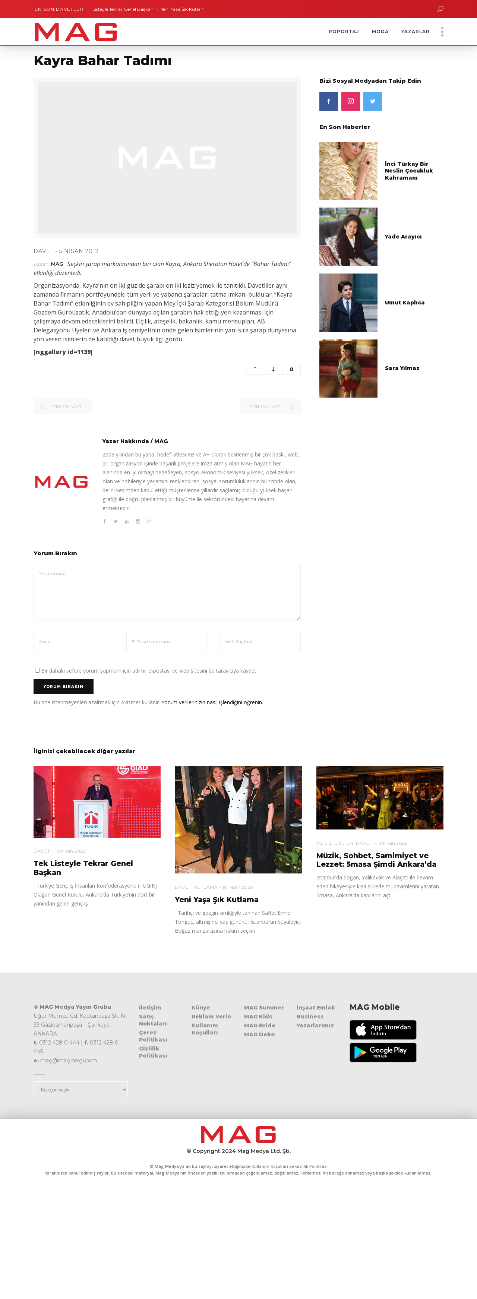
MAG (57, 264)
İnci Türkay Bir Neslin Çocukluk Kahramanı (409, 171)
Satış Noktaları (153, 1020)
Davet (44, 251)
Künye (201, 1007)
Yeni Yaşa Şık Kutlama (187, 9)
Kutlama (206, 887)
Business (310, 1016)
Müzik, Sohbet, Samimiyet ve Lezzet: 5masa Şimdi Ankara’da (376, 860)
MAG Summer (264, 1007)
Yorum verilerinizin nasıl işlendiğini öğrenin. (212, 702)
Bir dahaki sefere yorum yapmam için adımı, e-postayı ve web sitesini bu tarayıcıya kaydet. (149, 670)
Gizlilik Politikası (153, 1052)
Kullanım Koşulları (205, 1029)
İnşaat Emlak (316, 1007)
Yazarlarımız (315, 1025)
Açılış (324, 843)
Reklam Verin (211, 1016)
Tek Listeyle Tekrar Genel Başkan (122, 9)
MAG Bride (259, 1025)
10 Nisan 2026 (70, 851)
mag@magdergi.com (68, 1060)
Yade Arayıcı (403, 236)
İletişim (150, 1007)
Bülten (343, 843)
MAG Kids (258, 1016)
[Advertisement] (238, 1243)
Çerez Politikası (153, 1036)
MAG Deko (259, 1034)
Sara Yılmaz (402, 368)
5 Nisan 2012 (79, 251)
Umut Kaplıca (405, 302)
